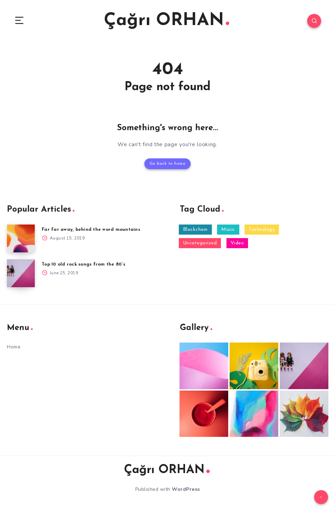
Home (14, 347)
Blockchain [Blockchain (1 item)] (195, 229)
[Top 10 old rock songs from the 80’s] (21, 273)
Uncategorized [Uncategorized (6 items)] (200, 243)
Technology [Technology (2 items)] (262, 229)
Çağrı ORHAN (166, 21)
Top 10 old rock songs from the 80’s (83, 264)
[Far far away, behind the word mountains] (21, 238)
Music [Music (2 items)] (228, 229)
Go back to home (168, 164)
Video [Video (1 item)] (237, 243)
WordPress (186, 489)
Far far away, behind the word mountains (91, 229)
